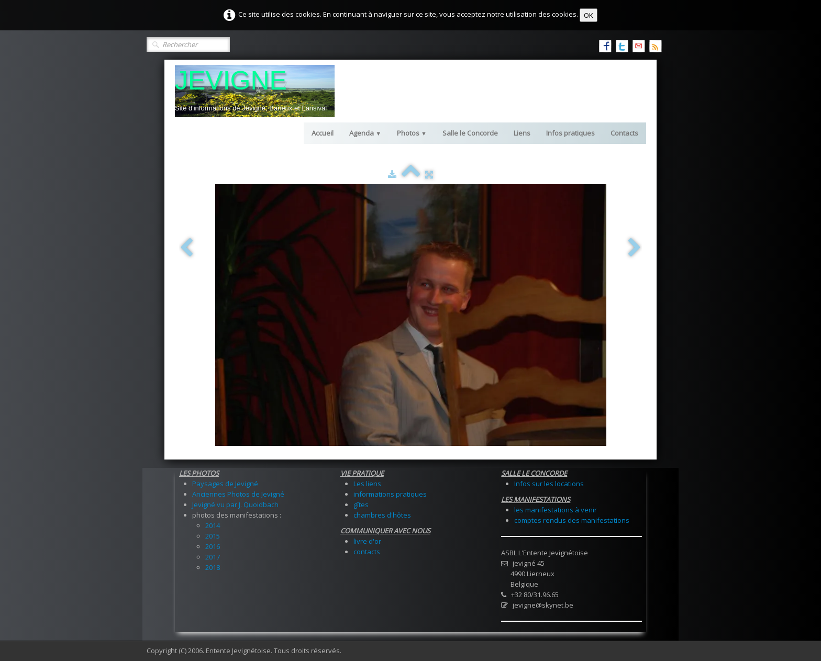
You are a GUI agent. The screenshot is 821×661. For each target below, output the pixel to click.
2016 (212, 546)
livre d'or (367, 541)
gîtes (361, 504)
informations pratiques (390, 494)
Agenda (365, 133)
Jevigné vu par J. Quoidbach (235, 504)
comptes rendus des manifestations (571, 520)
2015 (212, 536)
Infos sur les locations (549, 483)
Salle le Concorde (470, 133)
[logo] (255, 91)
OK (588, 15)
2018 (212, 567)
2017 (212, 557)
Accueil (323, 133)
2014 (212, 525)
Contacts (624, 133)
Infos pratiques (570, 133)
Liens (522, 133)
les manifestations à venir (555, 509)
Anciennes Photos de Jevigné (238, 494)
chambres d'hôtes (382, 515)
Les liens (367, 483)
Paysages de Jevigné (225, 483)
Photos (412, 133)
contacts (366, 551)
